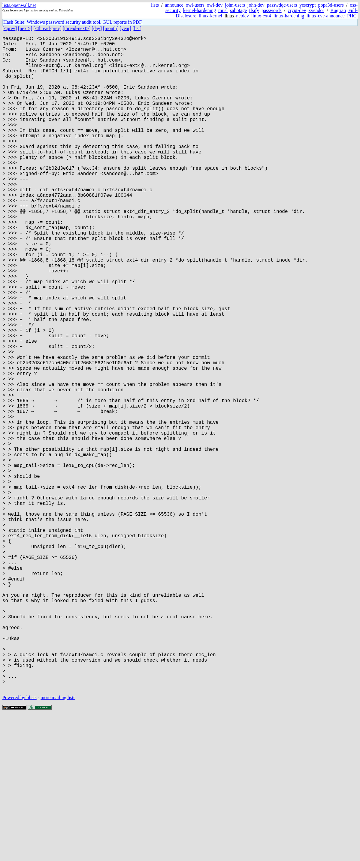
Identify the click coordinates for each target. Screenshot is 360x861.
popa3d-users (330, 5)
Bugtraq (338, 10)
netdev (242, 15)
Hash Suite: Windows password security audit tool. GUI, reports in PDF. (73, 22)
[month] (111, 28)
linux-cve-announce (326, 15)
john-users (235, 5)
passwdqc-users (282, 5)
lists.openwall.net (19, 5)
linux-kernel (210, 15)
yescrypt (307, 5)
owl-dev (214, 5)
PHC (351, 15)
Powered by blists (19, 842)
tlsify (254, 10)
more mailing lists (58, 842)
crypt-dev (297, 10)
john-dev (256, 5)
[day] (97, 28)
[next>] (25, 28)
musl (223, 10)
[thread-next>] (77, 28)
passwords (272, 10)
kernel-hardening (199, 10)
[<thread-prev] (47, 28)
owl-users (195, 5)
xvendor (316, 10)
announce (174, 5)
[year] (125, 28)
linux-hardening (289, 15)
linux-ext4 (261, 15)
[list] (136, 28)
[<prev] (9, 28)
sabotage (238, 10)
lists (155, 5)
